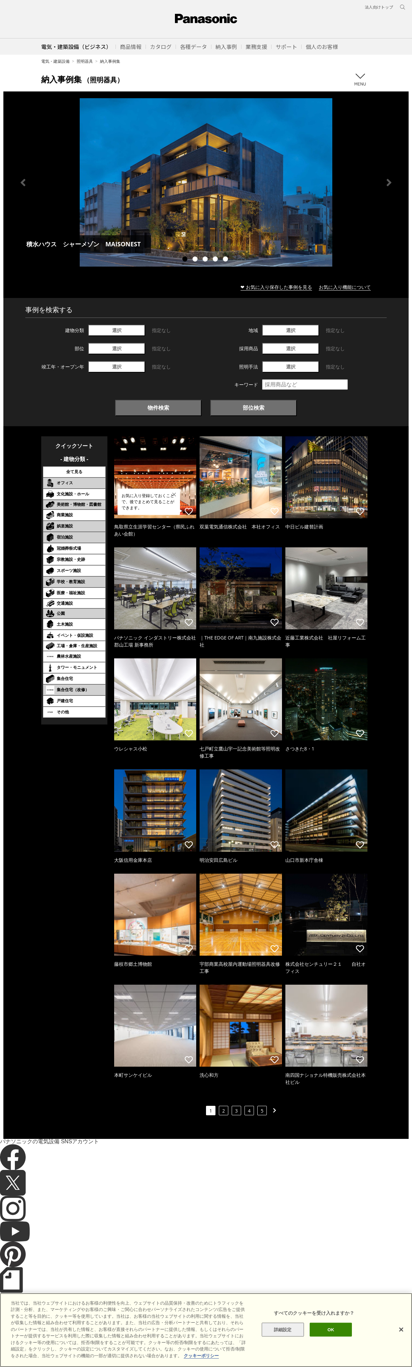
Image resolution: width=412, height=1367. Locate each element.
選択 (117, 330)
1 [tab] (185, 259)
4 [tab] (216, 259)
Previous (23, 182)
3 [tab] (206, 259)
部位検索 (253, 407)
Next (389, 182)
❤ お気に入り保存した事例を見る (276, 287)
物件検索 (158, 407)
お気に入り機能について (345, 287)
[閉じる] (401, 1346)
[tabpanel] (206, 182)
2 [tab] (195, 259)
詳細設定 (283, 1346)
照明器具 (85, 61)
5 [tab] (226, 259)
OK (331, 1346)
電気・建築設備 (55, 61)
